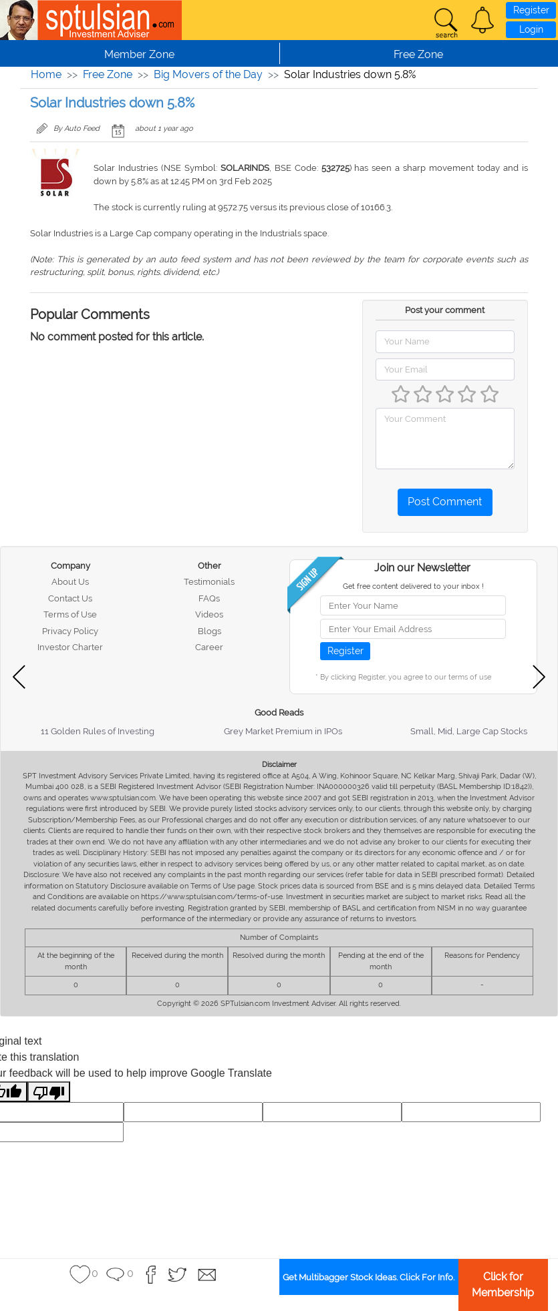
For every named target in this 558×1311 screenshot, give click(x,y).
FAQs (209, 598)
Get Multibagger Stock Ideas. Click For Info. (368, 1277)
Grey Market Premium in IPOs (283, 731)
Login (531, 29)
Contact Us (70, 598)
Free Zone (107, 74)
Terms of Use (70, 614)
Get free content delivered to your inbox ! (413, 586)
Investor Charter (70, 647)
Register (531, 10)
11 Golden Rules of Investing (97, 731)
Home (46, 74)
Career (209, 647)
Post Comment (445, 501)
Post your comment (444, 310)
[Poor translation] (48, 1091)
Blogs (209, 631)
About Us (70, 582)
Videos (209, 614)
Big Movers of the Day (208, 74)
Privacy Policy (70, 631)
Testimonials (209, 582)
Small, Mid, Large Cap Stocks (468, 731)
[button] (482, 20)
